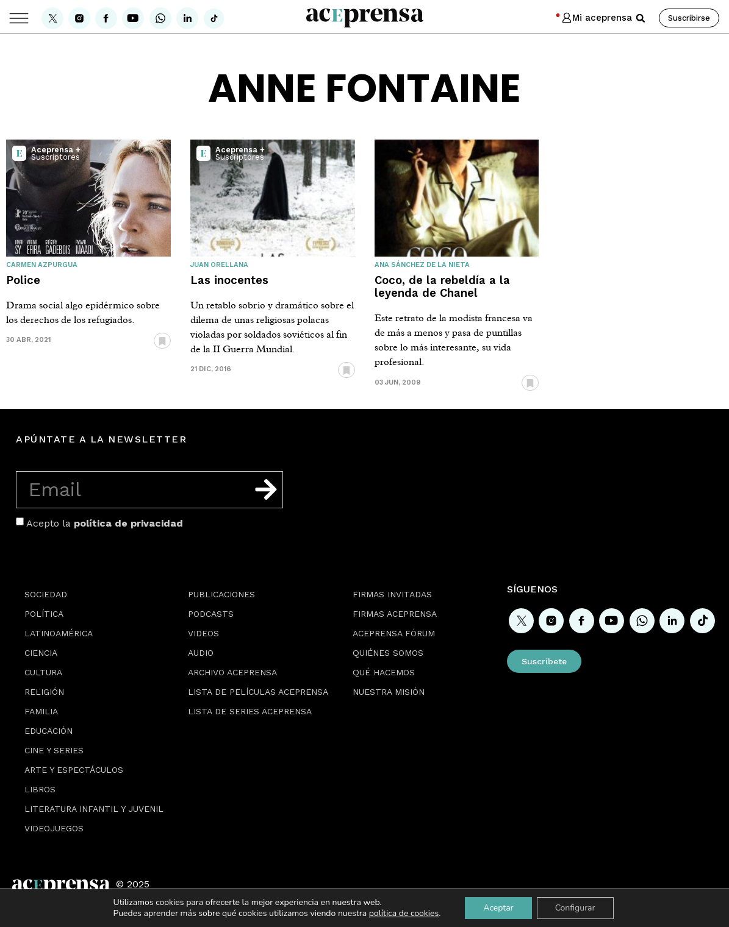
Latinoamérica (58, 633)
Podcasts (211, 614)
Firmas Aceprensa (395, 614)
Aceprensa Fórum (394, 633)
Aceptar (498, 908)
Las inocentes (229, 280)
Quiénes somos (388, 653)
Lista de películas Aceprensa (258, 692)
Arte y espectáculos (73, 770)
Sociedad (45, 594)
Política (43, 614)
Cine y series (54, 750)
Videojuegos (54, 828)
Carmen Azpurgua (41, 265)
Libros (40, 789)
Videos (203, 633)
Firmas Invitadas (392, 594)
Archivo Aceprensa (232, 672)
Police (23, 280)
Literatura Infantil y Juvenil (93, 809)
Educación (48, 731)
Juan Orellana (219, 265)
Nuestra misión (389, 692)
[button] (640, 18)
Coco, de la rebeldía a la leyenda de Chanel (442, 286)
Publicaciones (221, 594)
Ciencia (40, 653)
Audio (201, 653)
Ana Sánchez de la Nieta (422, 265)
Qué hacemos (384, 672)
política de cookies (404, 913)
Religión (44, 692)
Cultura (43, 672)
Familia (41, 711)
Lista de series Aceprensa (250, 711)
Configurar (575, 908)
